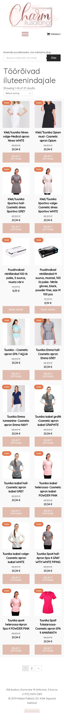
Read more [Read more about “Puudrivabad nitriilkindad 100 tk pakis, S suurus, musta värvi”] (16, 309)
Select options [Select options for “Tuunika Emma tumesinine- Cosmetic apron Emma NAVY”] (16, 441)
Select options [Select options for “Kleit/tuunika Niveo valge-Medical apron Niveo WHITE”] (16, 157)
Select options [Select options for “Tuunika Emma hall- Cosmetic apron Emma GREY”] (47, 375)
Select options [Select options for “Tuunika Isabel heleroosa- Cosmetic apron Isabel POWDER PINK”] (47, 512)
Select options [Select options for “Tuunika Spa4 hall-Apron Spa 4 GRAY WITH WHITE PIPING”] (47, 579)
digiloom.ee (32, 710)
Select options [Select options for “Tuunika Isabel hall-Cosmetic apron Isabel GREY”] (16, 512)
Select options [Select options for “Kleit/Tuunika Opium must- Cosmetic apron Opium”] (47, 157)
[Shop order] (17, 93)
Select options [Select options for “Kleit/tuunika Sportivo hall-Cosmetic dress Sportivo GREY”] (16, 228)
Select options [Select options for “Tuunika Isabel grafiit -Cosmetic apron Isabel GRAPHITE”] (47, 441)
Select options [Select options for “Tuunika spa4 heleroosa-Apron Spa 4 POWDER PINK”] (16, 649)
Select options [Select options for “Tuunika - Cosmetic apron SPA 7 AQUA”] (16, 375)
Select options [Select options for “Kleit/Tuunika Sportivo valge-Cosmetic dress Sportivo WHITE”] (47, 228)
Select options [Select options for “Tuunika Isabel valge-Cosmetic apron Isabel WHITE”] (16, 579)
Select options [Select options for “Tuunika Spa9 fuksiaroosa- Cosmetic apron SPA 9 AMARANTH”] (47, 649)
